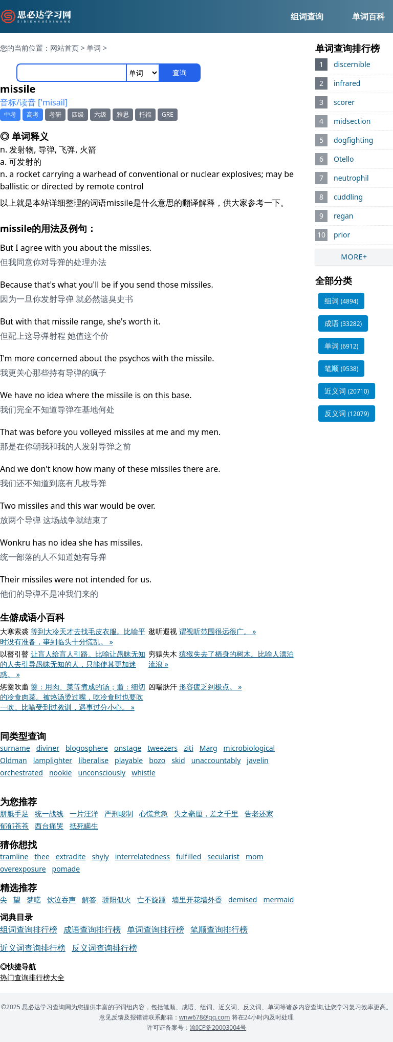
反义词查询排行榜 (104, 947)
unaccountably (216, 760)
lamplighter (52, 760)
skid (178, 760)
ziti (188, 748)
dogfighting (353, 140)
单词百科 (368, 16)
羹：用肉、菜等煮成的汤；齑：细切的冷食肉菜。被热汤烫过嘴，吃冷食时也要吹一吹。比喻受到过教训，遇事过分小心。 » (72, 697)
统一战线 (49, 813)
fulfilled (188, 856)
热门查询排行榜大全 (32, 977)
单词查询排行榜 (155, 929)
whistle (144, 772)
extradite (71, 856)
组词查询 (307, 16)
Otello (344, 159)
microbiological (249, 748)
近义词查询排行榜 (33, 947)
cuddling (348, 197)
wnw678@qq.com (204, 1017)
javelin (257, 760)
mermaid (278, 899)
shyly (100, 856)
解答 (89, 899)
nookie (60, 772)
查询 (179, 72)
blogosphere (87, 748)
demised (242, 899)
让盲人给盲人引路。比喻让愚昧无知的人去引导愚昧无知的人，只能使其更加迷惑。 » (72, 664)
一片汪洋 (84, 813)
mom (255, 856)
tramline (14, 856)
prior (342, 235)
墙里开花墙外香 (197, 899)
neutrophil (351, 178)
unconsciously (102, 772)
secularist (223, 856)
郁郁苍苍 (14, 826)
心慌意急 (153, 813)
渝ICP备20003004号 (218, 1027)
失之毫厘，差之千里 (206, 813)
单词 (93, 48)
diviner (47, 748)
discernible (352, 64)
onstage (127, 748)
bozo (157, 760)
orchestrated (21, 772)
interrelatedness (142, 856)
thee (42, 856)
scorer (344, 102)
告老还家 (259, 813)
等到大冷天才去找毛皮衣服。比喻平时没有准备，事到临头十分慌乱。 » (72, 636)
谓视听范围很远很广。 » (217, 631)
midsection (352, 121)
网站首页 (64, 48)
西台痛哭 (49, 826)
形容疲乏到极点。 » (210, 686)
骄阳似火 (116, 899)
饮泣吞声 (61, 899)
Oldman (13, 760)
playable (129, 760)
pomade (66, 869)
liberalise (93, 760)
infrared (347, 83)
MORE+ (354, 257)
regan (344, 216)
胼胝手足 (14, 813)
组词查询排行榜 (28, 929)
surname (15, 748)
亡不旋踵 (151, 899)
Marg (208, 748)
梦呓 (34, 899)
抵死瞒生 (84, 826)
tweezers (162, 748)
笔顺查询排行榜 (219, 929)
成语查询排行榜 (92, 929)
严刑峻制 (118, 813)
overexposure (23, 869)
